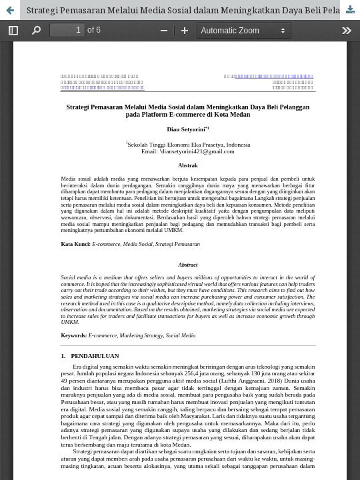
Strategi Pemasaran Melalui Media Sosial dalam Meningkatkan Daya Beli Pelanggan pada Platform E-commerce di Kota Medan (193, 10)
